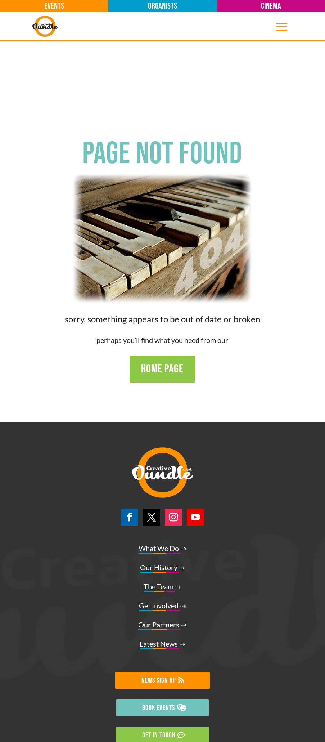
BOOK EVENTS (158, 630)
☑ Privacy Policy (162, 726)
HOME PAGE (162, 292)
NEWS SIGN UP (158, 603)
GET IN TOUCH (158, 658)
